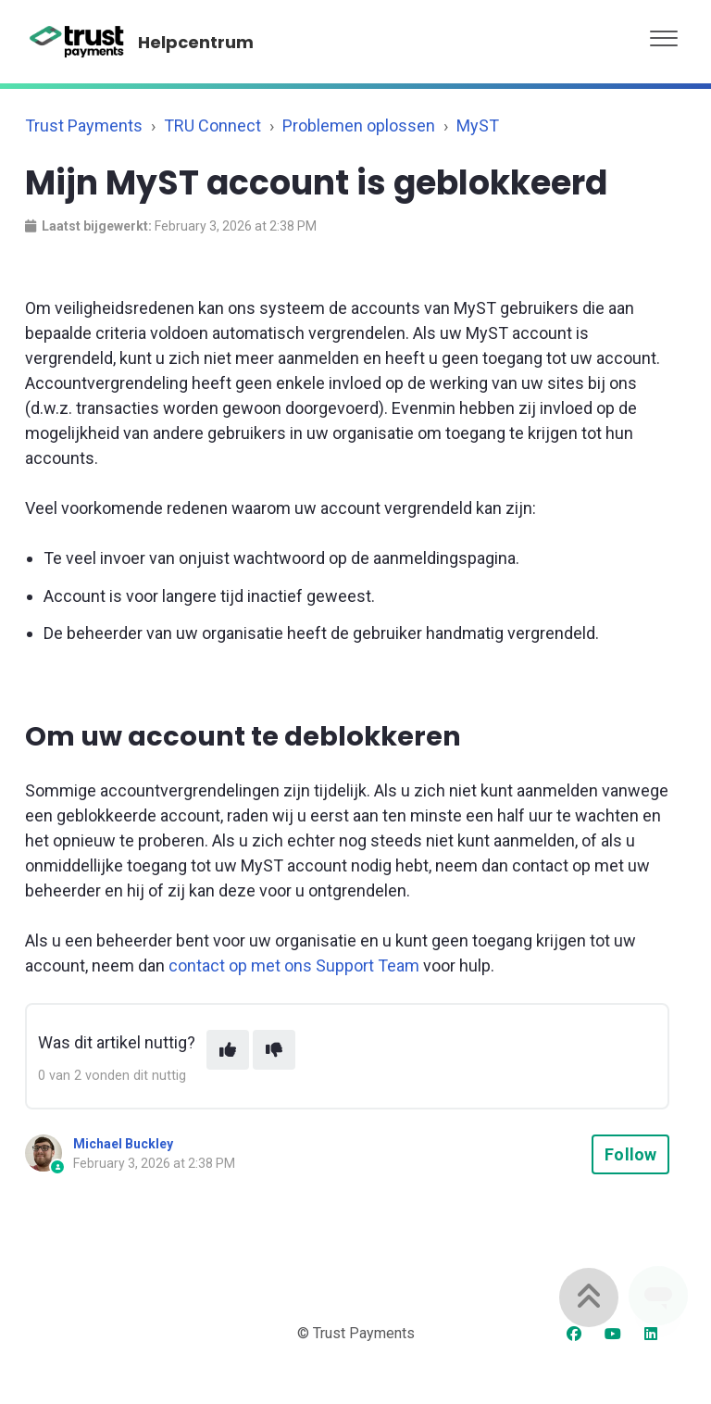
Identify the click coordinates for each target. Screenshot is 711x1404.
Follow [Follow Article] (630, 1154)
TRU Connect (212, 125)
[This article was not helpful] (274, 1050)
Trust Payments (84, 125)
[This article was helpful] (227, 1050)
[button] (663, 33)
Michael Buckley (123, 1143)
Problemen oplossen (358, 125)
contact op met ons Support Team (293, 965)
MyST (477, 125)
